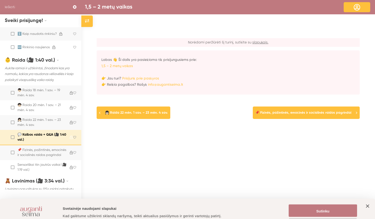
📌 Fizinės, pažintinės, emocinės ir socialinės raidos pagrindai (303, 112)
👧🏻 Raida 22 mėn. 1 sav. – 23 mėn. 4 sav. (136, 112)
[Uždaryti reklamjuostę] (367, 191)
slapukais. (260, 42)
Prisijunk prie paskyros (140, 78)
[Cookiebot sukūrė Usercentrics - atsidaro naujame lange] (31, 209)
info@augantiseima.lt (165, 84)
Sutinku (323, 192)
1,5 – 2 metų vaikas (108, 7)
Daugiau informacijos (81, 210)
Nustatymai (323, 206)
